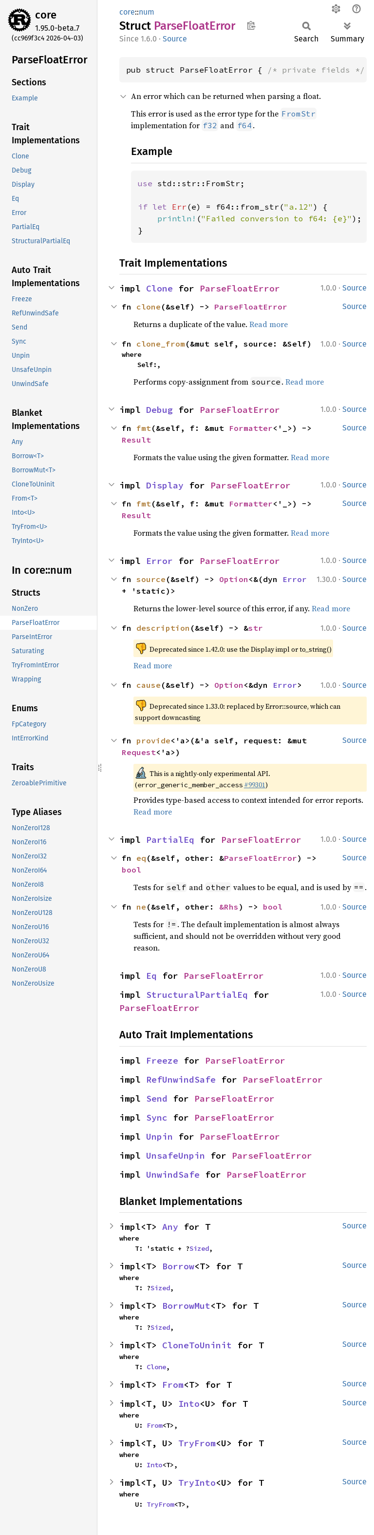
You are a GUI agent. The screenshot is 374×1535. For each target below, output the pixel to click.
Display (165, 485)
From (173, 1384)
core (45, 14)
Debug (159, 409)
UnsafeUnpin (175, 1155)
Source (175, 38)
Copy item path (251, 25)
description (163, 628)
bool (131, 869)
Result (136, 440)
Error (159, 560)
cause (148, 685)
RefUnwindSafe (181, 1079)
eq (141, 858)
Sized (199, 1248)
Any (170, 1226)
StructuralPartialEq (197, 994)
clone (148, 306)
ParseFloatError (240, 288)
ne (141, 907)
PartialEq (170, 839)
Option (233, 579)
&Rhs (229, 907)
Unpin (159, 1136)
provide (153, 740)
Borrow (178, 1266)
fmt (143, 428)
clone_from (160, 344)
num (146, 12)
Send (157, 1098)
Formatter (251, 428)
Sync (157, 1117)
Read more (268, 324)
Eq (151, 975)
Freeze (162, 1060)
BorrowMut (186, 1305)
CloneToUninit (197, 1345)
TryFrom (197, 1443)
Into (189, 1403)
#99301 (254, 785)
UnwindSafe (173, 1174)
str (255, 628)
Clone (159, 288)
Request (139, 752)
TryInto (197, 1482)
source (151, 579)
